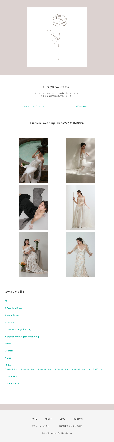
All (6, 301)
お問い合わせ (81, 106)
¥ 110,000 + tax (96, 369)
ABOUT (48, 419)
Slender (8, 344)
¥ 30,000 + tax (27, 369)
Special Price (11, 369)
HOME (34, 419)
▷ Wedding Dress (13, 308)
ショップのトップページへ (33, 106)
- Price (8, 365)
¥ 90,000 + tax (78, 369)
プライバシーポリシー (41, 426)
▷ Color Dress (12, 315)
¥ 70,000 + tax (61, 369)
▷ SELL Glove (12, 384)
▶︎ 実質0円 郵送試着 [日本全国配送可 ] (22, 337)
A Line (8, 358)
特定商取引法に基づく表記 (70, 426)
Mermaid (9, 351)
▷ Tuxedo (9, 322)
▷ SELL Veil (11, 376)
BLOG (62, 419)
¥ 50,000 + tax (44, 369)
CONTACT (78, 419)
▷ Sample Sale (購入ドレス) (18, 329)
